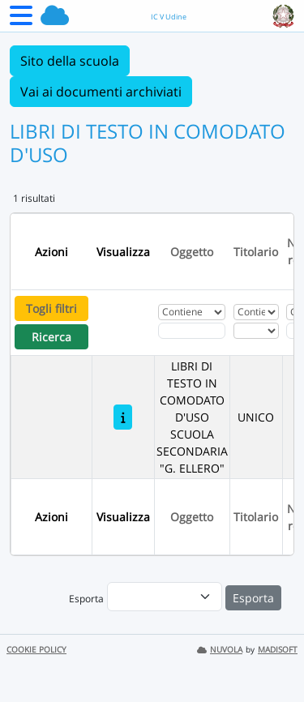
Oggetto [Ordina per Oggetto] (191, 251)
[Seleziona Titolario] (256, 331)
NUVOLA (219, 649)
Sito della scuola (69, 61)
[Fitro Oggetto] (191, 331)
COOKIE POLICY (36, 649)
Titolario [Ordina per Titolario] (255, 251)
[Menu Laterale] (21, 20)
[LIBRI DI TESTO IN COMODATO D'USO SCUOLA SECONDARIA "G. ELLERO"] (122, 417)
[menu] (164, 596)
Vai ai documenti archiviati (101, 92)
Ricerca (51, 337)
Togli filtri (51, 308)
